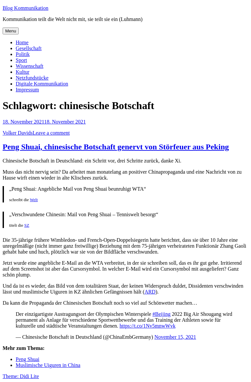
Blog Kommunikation (25, 8)
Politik (23, 54)
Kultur (22, 72)
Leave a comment (51, 133)
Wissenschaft (29, 66)
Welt (34, 199)
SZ (26, 225)
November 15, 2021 (175, 337)
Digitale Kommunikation (42, 83)
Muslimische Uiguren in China (48, 365)
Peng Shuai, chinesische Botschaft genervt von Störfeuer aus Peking (116, 147)
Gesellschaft (29, 48)
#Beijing (162, 314)
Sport (21, 60)
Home (22, 42)
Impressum (27, 89)
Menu (10, 31)
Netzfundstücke (32, 78)
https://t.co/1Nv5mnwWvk (148, 326)
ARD (150, 292)
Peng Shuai (27, 359)
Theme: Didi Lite (21, 376)
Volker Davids (18, 133)
